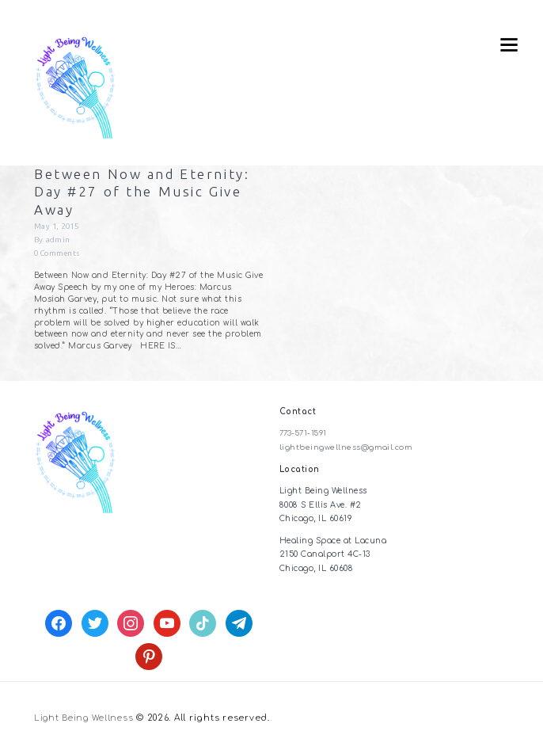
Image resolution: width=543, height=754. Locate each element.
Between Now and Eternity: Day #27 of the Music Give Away (146, 192)
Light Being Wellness (86, 720)
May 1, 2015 (58, 228)
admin (58, 242)
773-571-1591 (305, 435)
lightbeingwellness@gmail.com (345, 449)
